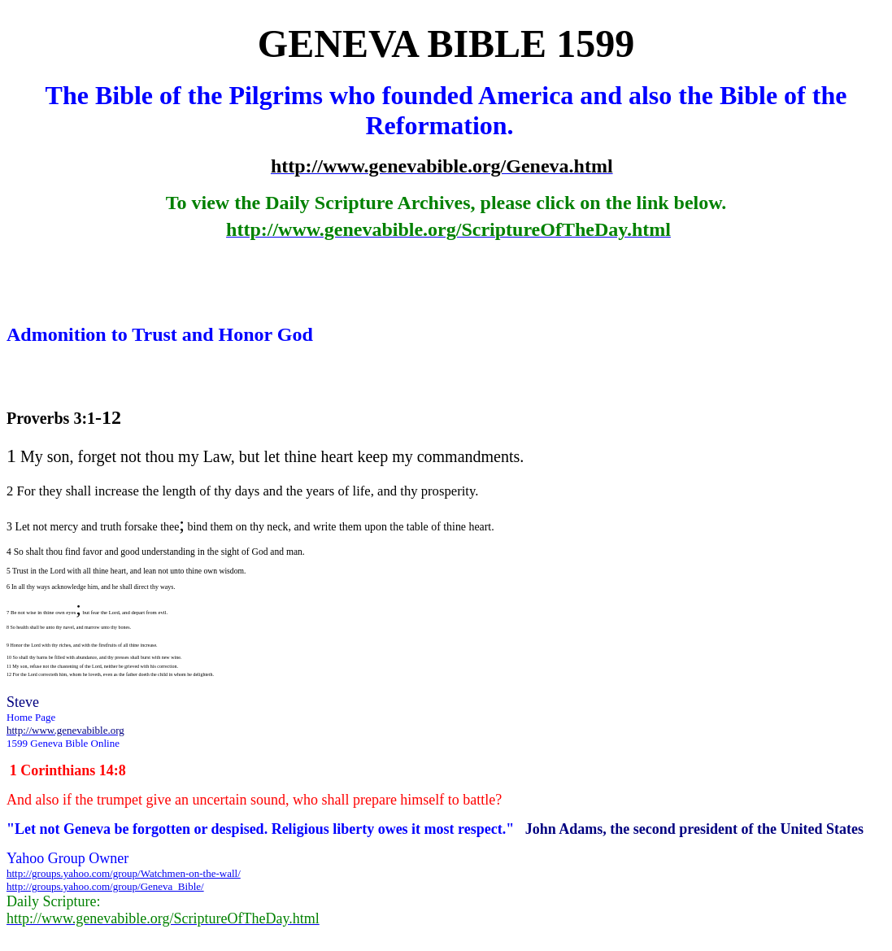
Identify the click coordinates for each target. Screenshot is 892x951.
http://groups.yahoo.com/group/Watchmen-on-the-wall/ (124, 873)
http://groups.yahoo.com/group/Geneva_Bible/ (105, 886)
